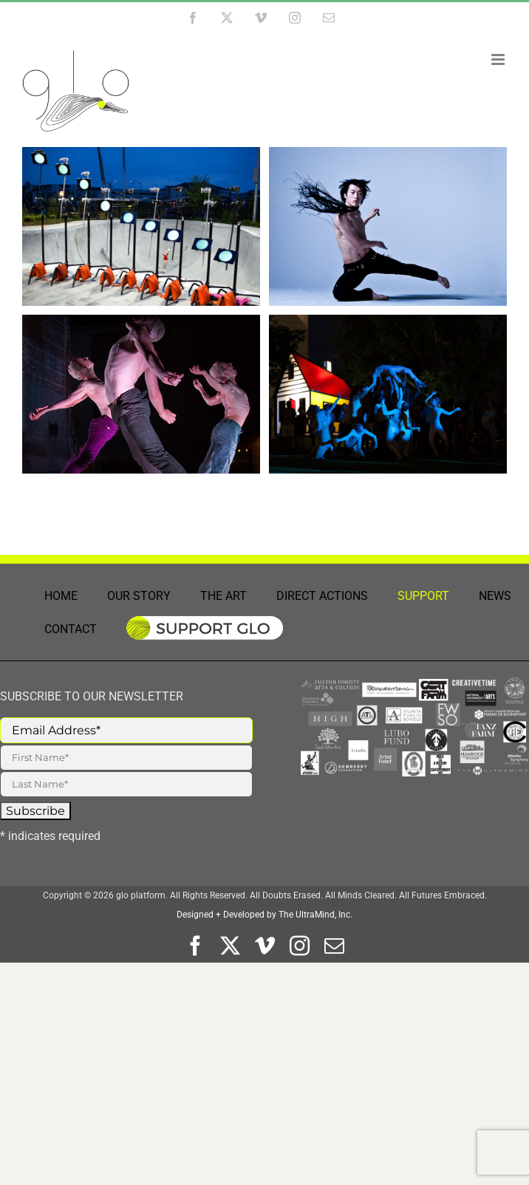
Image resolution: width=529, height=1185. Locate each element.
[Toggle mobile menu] (499, 59)
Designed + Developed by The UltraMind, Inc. (264, 914)
